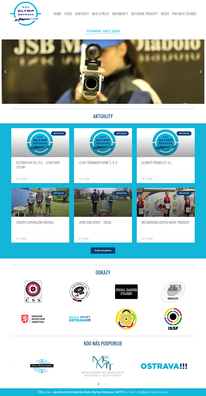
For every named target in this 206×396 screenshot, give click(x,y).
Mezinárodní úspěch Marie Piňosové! (165, 222)
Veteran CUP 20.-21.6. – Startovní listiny (38, 165)
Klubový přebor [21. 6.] (156, 162)
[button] (5, 72)
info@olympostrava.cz (152, 392)
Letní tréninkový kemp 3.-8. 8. (98, 162)
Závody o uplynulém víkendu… (35, 222)
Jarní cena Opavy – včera (95, 222)
